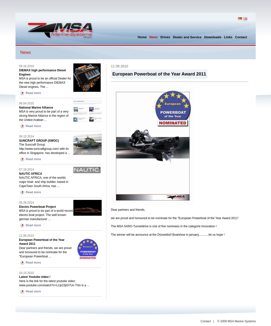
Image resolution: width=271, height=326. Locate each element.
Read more (33, 93)
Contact (206, 321)
